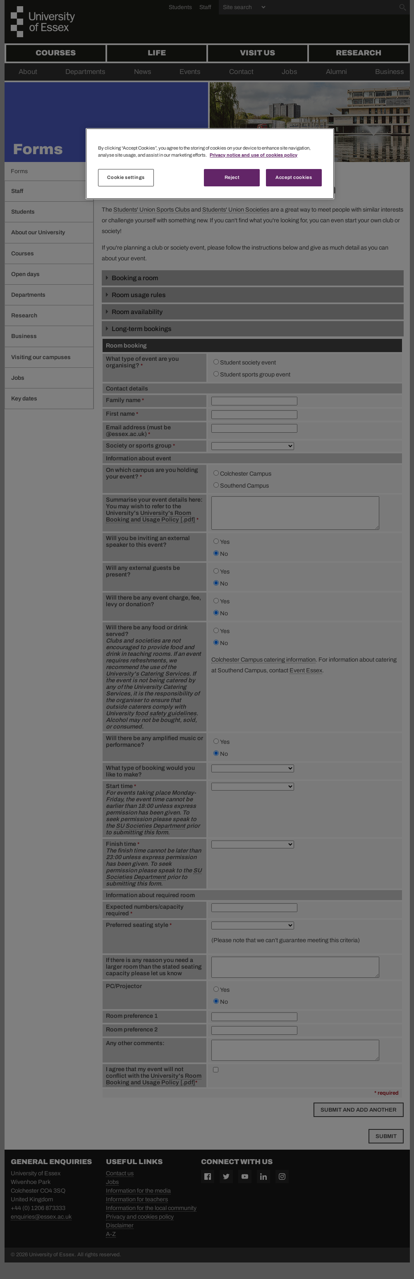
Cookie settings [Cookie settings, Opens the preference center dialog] (126, 177)
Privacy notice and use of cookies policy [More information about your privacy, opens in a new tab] (253, 154)
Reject (232, 177)
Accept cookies (293, 177)
